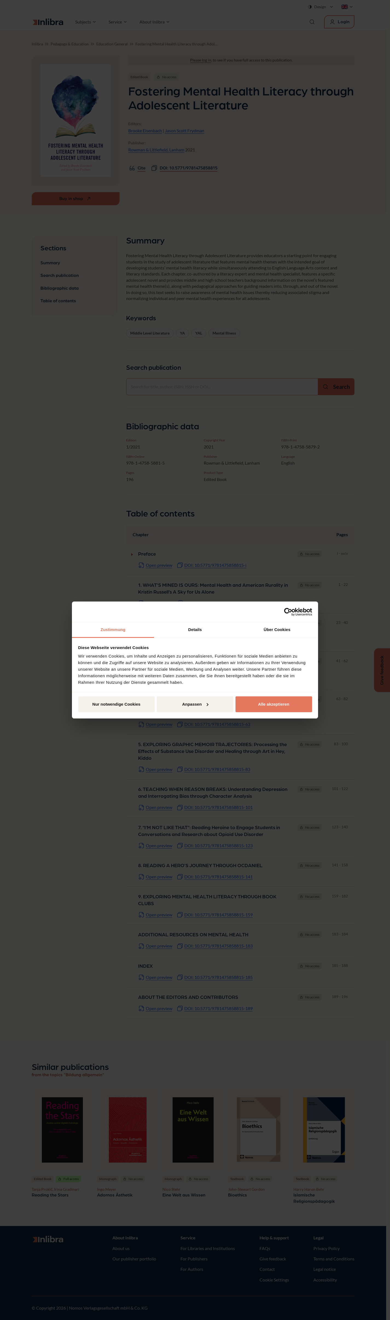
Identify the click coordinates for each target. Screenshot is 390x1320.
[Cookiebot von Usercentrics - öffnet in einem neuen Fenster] (288, 612)
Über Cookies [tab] (277, 629)
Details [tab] (195, 629)
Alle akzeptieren (273, 704)
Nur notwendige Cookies (116, 704)
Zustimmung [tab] (113, 629)
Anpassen (195, 704)
